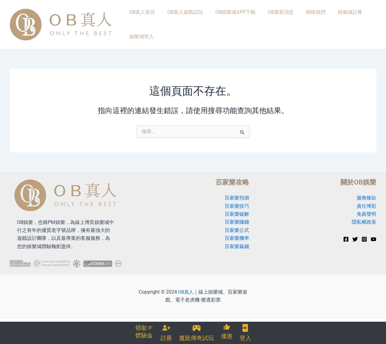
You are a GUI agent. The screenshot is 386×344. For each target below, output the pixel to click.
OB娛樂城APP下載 (226, 22)
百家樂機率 (237, 233)
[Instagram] (364, 234)
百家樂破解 (237, 209)
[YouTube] (373, 234)
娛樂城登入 (360, 22)
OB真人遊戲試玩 (180, 22)
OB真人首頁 (141, 22)
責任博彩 (366, 201)
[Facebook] (346, 234)
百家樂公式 (237, 225)
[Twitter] (355, 234)
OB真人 (186, 287)
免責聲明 (366, 209)
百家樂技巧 (237, 201)
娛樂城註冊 (328, 22)
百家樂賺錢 (237, 217)
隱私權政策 (364, 217)
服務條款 (366, 193)
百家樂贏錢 (237, 241)
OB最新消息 (267, 22)
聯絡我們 (298, 22)
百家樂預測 (237, 193)
